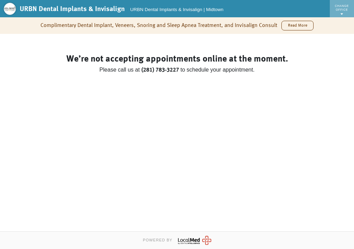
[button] (297, 25)
